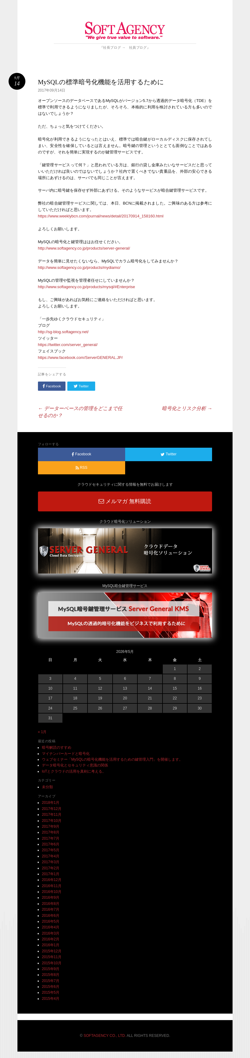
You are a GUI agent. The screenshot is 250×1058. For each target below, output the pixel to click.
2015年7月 (50, 981)
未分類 (47, 787)
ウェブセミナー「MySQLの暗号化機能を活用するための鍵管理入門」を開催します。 (112, 759)
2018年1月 (50, 802)
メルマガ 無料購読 (125, 501)
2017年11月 (52, 814)
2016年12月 (52, 880)
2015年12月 (52, 951)
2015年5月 (50, 992)
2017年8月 (50, 832)
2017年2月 (50, 868)
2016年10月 (52, 892)
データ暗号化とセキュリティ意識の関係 (75, 765)
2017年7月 (50, 838)
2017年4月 (50, 856)
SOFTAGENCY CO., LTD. (105, 1036)
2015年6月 (50, 987)
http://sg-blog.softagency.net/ (63, 331)
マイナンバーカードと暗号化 (66, 753)
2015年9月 (50, 969)
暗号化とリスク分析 (187, 408)
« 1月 (42, 732)
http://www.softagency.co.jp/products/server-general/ (84, 248)
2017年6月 (50, 844)
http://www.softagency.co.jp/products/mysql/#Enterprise (86, 286)
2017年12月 (52, 809)
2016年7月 (50, 909)
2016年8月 (50, 904)
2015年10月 (52, 963)
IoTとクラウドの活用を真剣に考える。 (74, 771)
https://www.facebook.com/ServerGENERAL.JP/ (80, 357)
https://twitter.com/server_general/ (68, 344)
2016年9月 (50, 897)
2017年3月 (50, 862)
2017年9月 (50, 826)
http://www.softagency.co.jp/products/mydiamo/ (79, 267)
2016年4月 (50, 927)
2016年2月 (50, 939)
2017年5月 (50, 850)
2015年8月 (50, 975)
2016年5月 (50, 921)
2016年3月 (50, 933)
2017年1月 (50, 874)
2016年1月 (50, 945)
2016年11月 (52, 886)
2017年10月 (52, 821)
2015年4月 (50, 998)
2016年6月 (50, 915)
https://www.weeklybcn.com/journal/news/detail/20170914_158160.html (100, 216)
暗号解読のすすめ (56, 747)
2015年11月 (52, 957)
